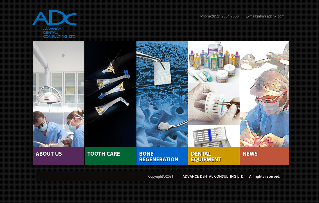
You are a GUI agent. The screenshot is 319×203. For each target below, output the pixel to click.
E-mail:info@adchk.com (265, 16)
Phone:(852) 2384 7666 (219, 16)
